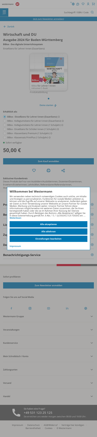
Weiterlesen (15, 217)
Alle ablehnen (48, 231)
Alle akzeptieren (48, 224)
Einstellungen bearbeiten (48, 238)
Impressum (15, 246)
